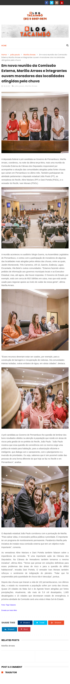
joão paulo (15, 54)
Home (4, 45)
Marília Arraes (29, 54)
